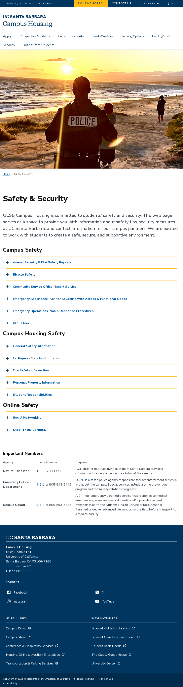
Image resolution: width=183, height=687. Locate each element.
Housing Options (132, 36)
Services (9, 45)
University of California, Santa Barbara (29, 3)
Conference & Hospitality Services (30, 646)
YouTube (104, 602)
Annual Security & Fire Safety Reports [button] (42, 263)
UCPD (79, 480)
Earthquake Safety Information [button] (36, 359)
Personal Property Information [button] (36, 383)
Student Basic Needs (106, 646)
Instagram (16, 602)
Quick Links (147, 3)
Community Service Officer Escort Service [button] (45, 287)
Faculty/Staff (161, 36)
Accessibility (10, 684)
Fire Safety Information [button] (31, 371)
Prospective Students (34, 36)
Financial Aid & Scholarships (111, 629)
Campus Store (16, 638)
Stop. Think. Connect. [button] (29, 430)
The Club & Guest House (109, 655)
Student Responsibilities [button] (32, 395)
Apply (7, 36)
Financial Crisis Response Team (113, 638)
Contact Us (121, 3)
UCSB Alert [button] (22, 324)
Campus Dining (16, 629)
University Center (104, 664)
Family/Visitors (102, 36)
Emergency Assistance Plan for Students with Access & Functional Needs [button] (70, 299)
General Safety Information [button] (34, 346)
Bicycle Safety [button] (24, 275)
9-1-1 (40, 485)
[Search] (169, 3)
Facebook (16, 593)
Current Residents (71, 36)
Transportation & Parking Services (30, 664)
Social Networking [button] (27, 418)
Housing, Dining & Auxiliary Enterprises (33, 655)
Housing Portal (91, 3)
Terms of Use (105, 679)
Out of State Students (39, 45)
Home (6, 174)
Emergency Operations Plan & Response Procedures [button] (53, 311)
